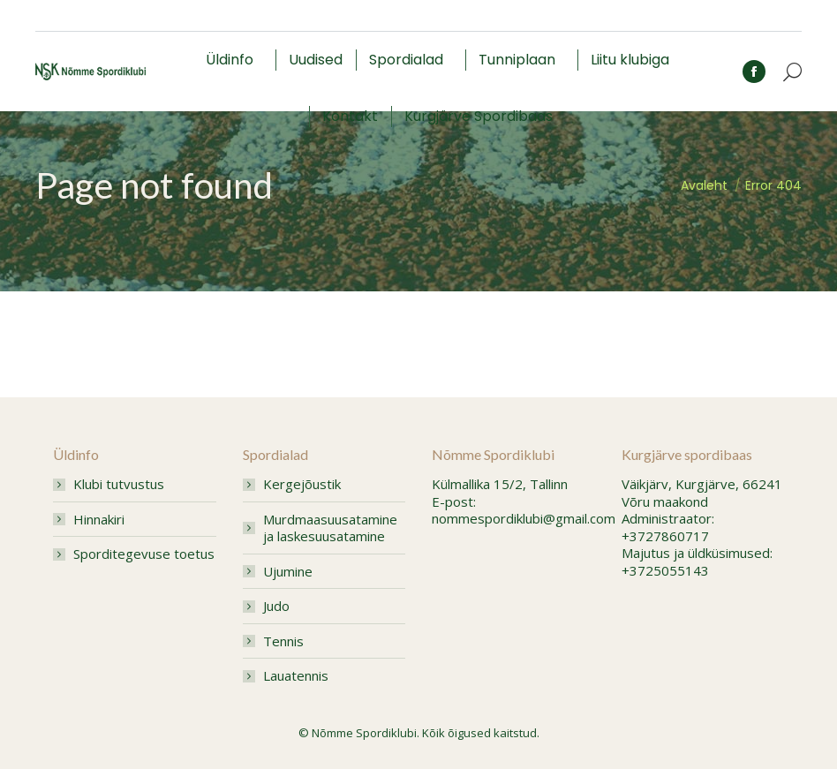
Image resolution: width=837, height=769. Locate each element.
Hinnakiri (98, 519)
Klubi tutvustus (118, 484)
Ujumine (288, 571)
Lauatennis (295, 675)
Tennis (283, 641)
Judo (276, 606)
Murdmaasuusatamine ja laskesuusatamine (330, 528)
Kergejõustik (302, 484)
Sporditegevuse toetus (144, 554)
